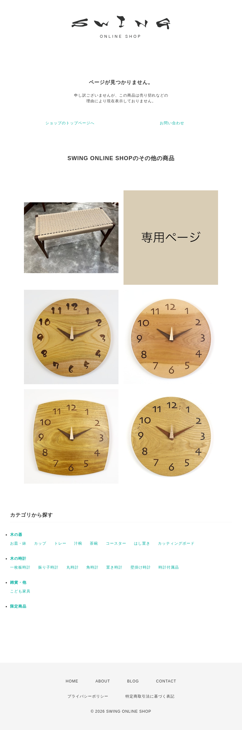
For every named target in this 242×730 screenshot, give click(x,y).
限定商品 (18, 606)
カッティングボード (176, 543)
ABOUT (102, 681)
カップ (40, 543)
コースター (116, 543)
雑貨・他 (18, 582)
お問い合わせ (172, 123)
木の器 (16, 534)
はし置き (142, 543)
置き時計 (114, 567)
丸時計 (72, 567)
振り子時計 (48, 567)
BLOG (133, 681)
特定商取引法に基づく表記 (150, 696)
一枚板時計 (20, 567)
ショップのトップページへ (70, 123)
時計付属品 (168, 567)
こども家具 (20, 591)
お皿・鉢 (18, 543)
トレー (60, 543)
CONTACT (166, 681)
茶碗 (94, 543)
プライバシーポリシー (87, 696)
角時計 (92, 567)
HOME (72, 681)
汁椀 (78, 543)
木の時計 (18, 558)
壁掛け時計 (140, 567)
